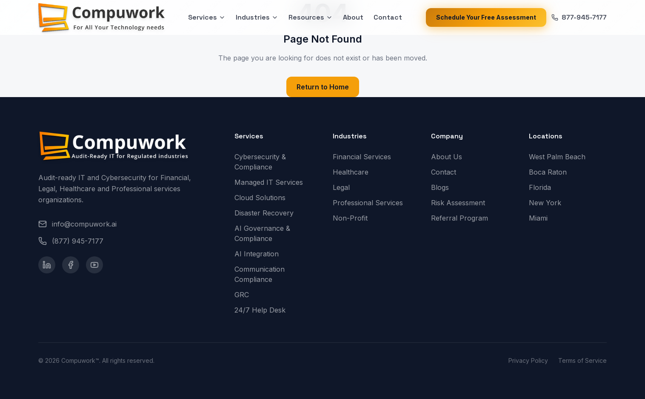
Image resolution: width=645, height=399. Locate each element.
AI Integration (259, 254)
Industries (257, 17)
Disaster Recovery (267, 213)
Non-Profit (353, 218)
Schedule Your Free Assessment (486, 17)
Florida (543, 187)
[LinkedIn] (46, 264)
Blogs (443, 187)
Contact (388, 17)
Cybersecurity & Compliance (273, 161)
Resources (310, 17)
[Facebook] (70, 264)
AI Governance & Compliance (273, 233)
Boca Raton (551, 172)
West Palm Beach (560, 156)
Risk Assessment (461, 202)
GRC (245, 294)
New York (548, 202)
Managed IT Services (272, 182)
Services (206, 17)
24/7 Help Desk (263, 310)
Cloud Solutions (263, 197)
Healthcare (354, 172)
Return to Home (323, 87)
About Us (450, 156)
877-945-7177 (579, 17)
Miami (541, 218)
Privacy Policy (528, 360)
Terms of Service (582, 360)
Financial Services (365, 156)
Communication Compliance (273, 274)
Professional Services (371, 202)
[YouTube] (94, 264)
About (353, 17)
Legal (345, 187)
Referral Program (463, 218)
